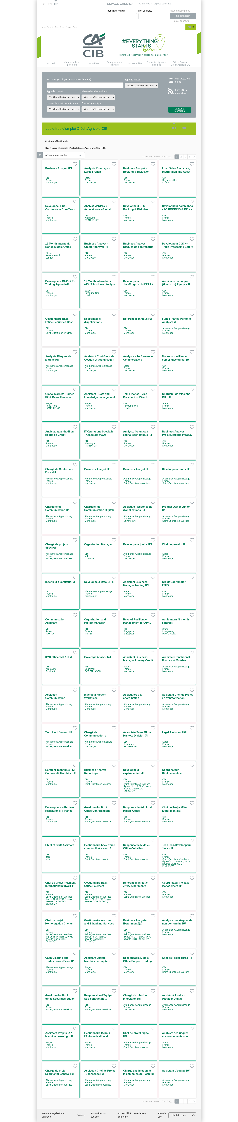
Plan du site (162, 1115)
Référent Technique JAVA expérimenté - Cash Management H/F (137, 886)
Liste (183, 129)
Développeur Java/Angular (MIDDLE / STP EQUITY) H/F (138, 284)
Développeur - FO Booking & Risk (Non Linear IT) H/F (136, 209)
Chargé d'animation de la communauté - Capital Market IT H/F (138, 1074)
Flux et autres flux (181, 92)
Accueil (58, 27)
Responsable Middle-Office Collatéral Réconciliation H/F (136, 848)
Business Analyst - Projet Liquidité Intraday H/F (177, 435)
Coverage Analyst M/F (98, 657)
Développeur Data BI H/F (99, 582)
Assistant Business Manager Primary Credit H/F (138, 660)
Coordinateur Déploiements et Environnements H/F (175, 773)
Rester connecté (181, 21)
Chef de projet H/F (173, 544)
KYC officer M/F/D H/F (59, 657)
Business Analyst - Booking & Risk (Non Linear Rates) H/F (136, 172)
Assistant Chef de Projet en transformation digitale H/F (177, 698)
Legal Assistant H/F (174, 732)
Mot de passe (145, 11)
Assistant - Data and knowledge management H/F (99, 397)
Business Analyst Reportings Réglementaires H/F (96, 773)
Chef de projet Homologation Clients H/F (59, 923)
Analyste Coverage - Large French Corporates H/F (97, 172)
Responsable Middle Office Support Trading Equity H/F (137, 961)
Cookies (81, 1115)
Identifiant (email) (116, 11)
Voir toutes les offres (182, 80)
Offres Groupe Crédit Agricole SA (180, 63)
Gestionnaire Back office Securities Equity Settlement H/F (60, 999)
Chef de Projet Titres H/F (177, 958)
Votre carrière (135, 63)
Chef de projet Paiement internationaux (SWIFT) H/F (60, 886)
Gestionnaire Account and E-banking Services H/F (99, 923)
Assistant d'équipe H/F (176, 1070)
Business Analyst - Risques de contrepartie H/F (138, 247)
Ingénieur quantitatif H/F (60, 582)
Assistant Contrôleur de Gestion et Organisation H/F (99, 360)
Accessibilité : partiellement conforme (132, 1115)
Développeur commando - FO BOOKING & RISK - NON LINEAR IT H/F (177, 209)
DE (43, 4)
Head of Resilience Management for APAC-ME (137, 623)
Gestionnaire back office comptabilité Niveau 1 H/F (99, 848)
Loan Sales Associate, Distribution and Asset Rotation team (176, 172)
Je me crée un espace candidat (155, 3)
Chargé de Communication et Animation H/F (95, 735)
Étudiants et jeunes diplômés (156, 63)
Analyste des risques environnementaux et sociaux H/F (175, 1036)
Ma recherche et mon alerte (72, 63)
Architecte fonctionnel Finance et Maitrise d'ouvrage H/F (176, 660)
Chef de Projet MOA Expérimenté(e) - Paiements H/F (174, 811)
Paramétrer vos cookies (99, 1115)
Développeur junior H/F (176, 469)
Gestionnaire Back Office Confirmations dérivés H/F (97, 811)
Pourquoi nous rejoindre (114, 63)
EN (50, 4)
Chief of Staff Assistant (59, 845)
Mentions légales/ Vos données (53, 1115)
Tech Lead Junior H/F (58, 732)
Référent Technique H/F (138, 319)
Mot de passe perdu (180, 10)
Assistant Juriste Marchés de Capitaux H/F (97, 961)
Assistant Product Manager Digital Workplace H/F (173, 999)
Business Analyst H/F (58, 168)
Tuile (173, 129)
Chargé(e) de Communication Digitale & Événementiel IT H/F (99, 510)
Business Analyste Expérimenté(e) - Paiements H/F (135, 923)
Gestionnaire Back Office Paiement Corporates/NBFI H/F (97, 886)
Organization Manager (98, 544)
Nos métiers (93, 63)
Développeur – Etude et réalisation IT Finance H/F (60, 811)
